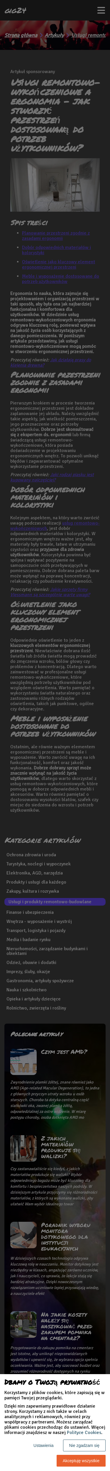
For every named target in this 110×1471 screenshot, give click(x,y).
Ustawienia (43, 1445)
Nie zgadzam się (84, 1445)
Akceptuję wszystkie (81, 1460)
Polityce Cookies (84, 1432)
